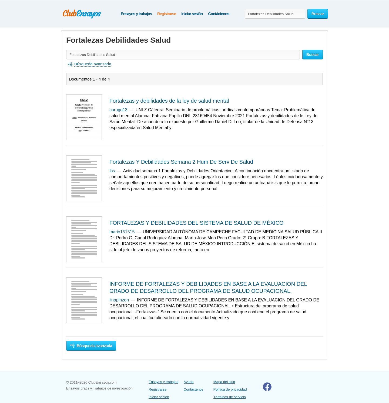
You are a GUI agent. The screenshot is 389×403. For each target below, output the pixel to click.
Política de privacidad (230, 389)
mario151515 (122, 232)
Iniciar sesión (192, 13)
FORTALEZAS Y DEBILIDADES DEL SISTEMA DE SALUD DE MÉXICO (196, 223)
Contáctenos (218, 13)
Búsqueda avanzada (91, 345)
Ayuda (189, 382)
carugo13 (118, 110)
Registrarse (166, 13)
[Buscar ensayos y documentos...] (275, 14)
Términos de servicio (229, 397)
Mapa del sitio (224, 382)
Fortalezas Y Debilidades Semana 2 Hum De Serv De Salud (181, 162)
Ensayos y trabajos (136, 13)
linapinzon (119, 300)
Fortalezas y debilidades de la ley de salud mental (169, 101)
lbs (112, 171)
